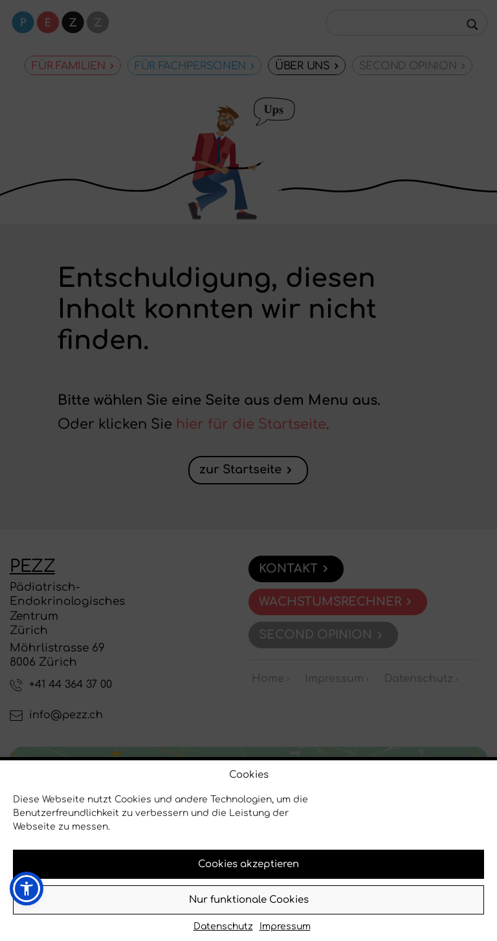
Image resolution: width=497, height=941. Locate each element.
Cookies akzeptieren (248, 864)
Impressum (285, 926)
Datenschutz (223, 926)
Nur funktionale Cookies (249, 899)
